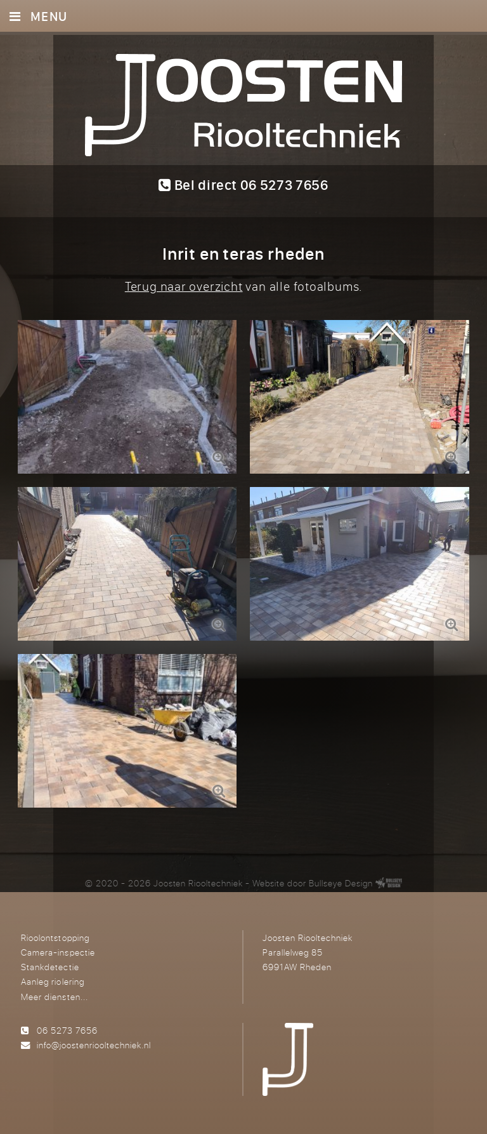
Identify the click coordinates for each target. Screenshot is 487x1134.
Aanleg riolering (52, 981)
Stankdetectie (50, 967)
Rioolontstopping (55, 937)
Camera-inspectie (57, 952)
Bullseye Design (341, 883)
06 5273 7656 (67, 1030)
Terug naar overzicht (184, 286)
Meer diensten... (54, 997)
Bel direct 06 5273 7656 (243, 185)
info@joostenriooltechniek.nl (94, 1045)
